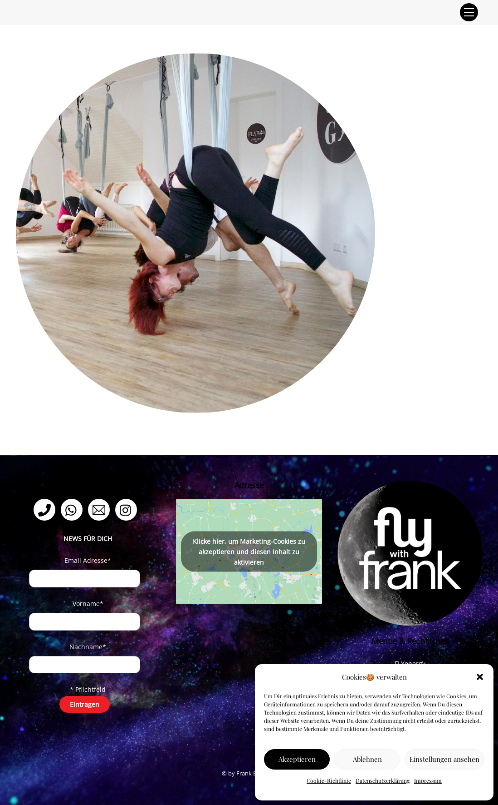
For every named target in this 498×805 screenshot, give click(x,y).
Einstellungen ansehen (444, 759)
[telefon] (46, 509)
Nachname (87, 646)
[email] (100, 509)
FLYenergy (410, 663)
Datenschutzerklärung (383, 780)
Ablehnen (367, 759)
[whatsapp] (73, 509)
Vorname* (88, 603)
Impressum (428, 780)
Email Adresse (87, 560)
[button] (479, 676)
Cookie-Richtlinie (329, 780)
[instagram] (127, 509)
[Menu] (469, 12)
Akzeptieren (297, 759)
